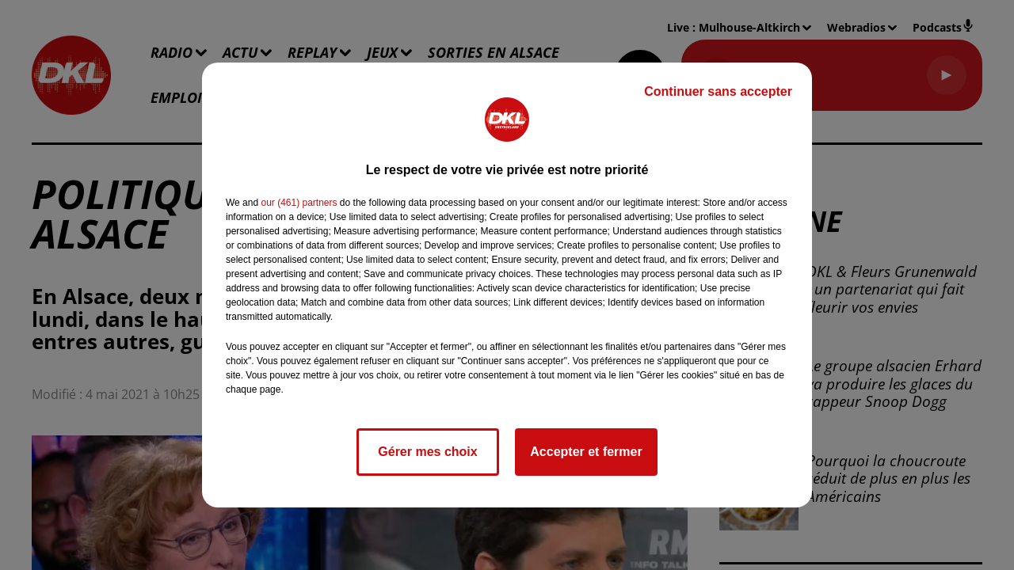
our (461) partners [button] (299, 202)
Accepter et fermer (586, 451)
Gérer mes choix (427, 451)
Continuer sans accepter (718, 91)
